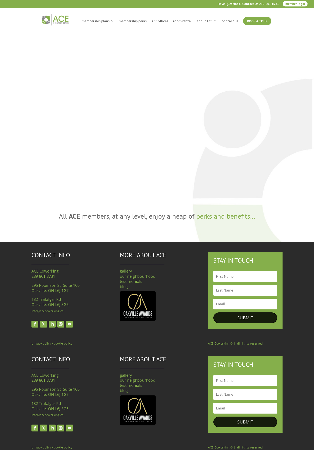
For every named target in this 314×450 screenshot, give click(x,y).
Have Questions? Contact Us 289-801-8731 (248, 4)
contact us (230, 21)
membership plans (95, 21)
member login (295, 4)
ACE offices (160, 21)
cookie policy (63, 343)
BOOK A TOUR (257, 21)
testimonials (131, 281)
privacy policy (41, 343)
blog (124, 286)
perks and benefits (223, 216)
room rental (182, 21)
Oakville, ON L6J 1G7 (50, 290)
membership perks (133, 21)
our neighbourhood (137, 276)
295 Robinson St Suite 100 (55, 285)
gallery (126, 271)
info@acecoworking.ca (47, 311)
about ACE (204, 21)
